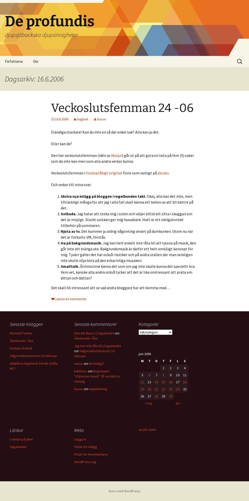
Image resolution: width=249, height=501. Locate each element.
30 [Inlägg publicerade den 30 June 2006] (170, 396)
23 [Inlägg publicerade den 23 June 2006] (170, 389)
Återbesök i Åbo (21, 341)
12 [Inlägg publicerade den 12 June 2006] (142, 382)
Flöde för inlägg (85, 447)
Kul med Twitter (21, 333)
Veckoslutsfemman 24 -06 (122, 108)
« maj (148, 403)
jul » (178, 403)
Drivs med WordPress (124, 491)
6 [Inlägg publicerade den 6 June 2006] (149, 375)
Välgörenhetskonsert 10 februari (33, 356)
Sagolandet (18, 447)
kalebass (80, 371)
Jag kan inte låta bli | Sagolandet (97, 346)
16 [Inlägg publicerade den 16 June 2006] (170, 382)
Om (35, 61)
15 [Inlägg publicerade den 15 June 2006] (163, 382)
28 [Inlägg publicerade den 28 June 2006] (156, 396)
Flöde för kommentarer (91, 454)
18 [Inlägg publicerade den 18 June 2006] (185, 382)
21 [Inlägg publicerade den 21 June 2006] (156, 389)
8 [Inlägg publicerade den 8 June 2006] (163, 375)
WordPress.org (85, 462)
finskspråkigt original (104, 172)
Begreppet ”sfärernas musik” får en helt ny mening (97, 376)
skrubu (163, 172)
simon (78, 363)
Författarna (14, 61)
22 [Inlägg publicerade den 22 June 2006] (163, 389)
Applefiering (98, 389)
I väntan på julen (21, 439)
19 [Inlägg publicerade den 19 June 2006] (142, 389)
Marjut (116, 155)
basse (101, 119)
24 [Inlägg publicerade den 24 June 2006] (177, 389)
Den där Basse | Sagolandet (94, 333)
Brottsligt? (96, 363)
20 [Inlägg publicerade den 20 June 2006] (149, 389)
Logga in (80, 439)
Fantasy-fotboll (21, 348)
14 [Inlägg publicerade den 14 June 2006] (156, 382)
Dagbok (82, 119)
